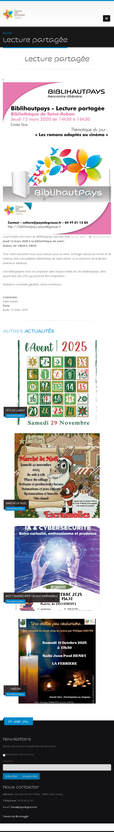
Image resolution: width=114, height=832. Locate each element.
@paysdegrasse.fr (26, 807)
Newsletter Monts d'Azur (20, 754)
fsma (13, 807)
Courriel (8, 761)
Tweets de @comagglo (16, 816)
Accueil (7, 33)
